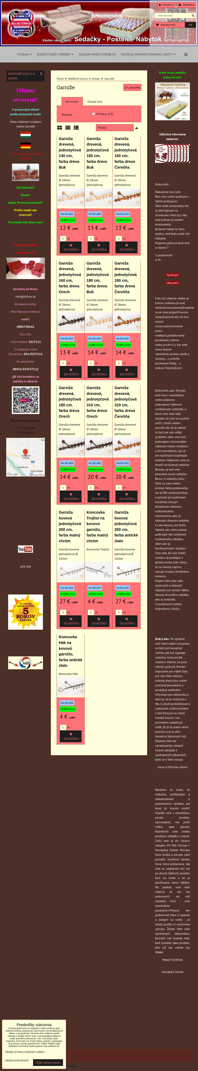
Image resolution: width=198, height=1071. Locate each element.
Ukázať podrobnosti (17, 1060)
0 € (190, 24)
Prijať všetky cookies (48, 1062)
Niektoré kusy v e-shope (26, 76)
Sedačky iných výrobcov (97, 54)
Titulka (24, 54)
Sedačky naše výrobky (55, 54)
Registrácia (186, 4)
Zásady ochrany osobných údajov (25, 1052)
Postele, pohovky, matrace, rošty (148, 54)
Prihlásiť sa (166, 4)
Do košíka (70, 247)
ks (65, 238)
